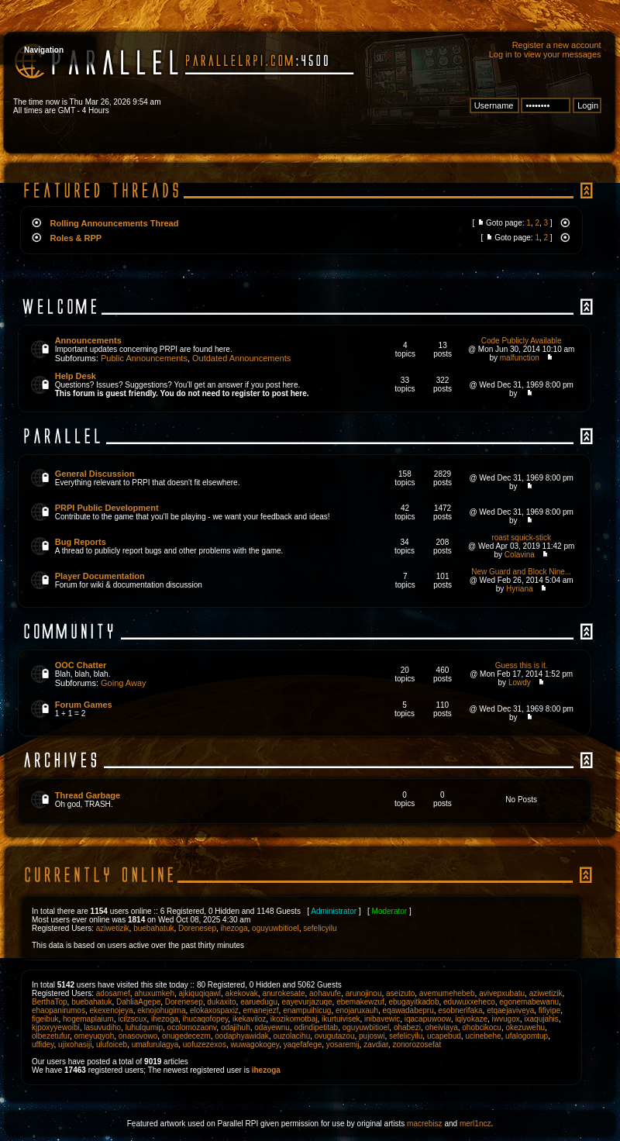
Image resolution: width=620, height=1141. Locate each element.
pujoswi (371, 1036)
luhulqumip (144, 1027)
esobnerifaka (460, 1010)
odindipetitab (316, 1027)
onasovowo (138, 1036)
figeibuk (45, 1019)
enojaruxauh (357, 1010)
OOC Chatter (81, 665)
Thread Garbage (87, 795)
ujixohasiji (74, 1044)
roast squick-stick (521, 537)
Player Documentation (100, 576)
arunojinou (364, 993)
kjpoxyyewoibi (56, 1027)
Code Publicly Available (521, 340)
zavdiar (375, 1044)
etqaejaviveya (510, 1010)
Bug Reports (80, 541)
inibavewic (382, 1019)
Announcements (88, 340)
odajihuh (235, 1027)
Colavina (520, 554)
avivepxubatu (502, 993)
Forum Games (83, 704)
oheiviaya (441, 1027)
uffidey (43, 1044)
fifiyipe (549, 1010)
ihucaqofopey (206, 1019)
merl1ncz (475, 1123)
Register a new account (556, 45)
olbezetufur (51, 1036)
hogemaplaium (88, 1019)
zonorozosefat (416, 1044)
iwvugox (506, 1019)
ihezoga (234, 928)
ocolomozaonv (192, 1027)
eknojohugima (161, 1010)
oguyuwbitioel (275, 928)
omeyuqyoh (94, 1036)
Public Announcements (144, 358)
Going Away (123, 683)
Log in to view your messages (545, 54)
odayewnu (272, 1027)
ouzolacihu (291, 1036)
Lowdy (519, 682)
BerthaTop (49, 1002)
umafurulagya (155, 1044)
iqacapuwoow (428, 1019)
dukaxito (221, 1002)
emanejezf (260, 1010)
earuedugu (258, 1002)
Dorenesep (197, 928)
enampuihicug (307, 1010)
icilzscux (132, 1019)
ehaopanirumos (58, 1010)
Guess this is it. (521, 665)
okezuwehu (525, 1027)
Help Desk (75, 376)
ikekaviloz (249, 1019)
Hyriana (519, 588)
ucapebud (444, 1036)
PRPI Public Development (107, 507)
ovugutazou (335, 1036)
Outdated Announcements (241, 358)
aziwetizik (112, 928)
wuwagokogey (255, 1044)
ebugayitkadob (413, 1002)
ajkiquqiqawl (200, 993)
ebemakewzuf (360, 1002)
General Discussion (95, 473)
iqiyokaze (471, 1019)
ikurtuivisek (341, 1019)
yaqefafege (303, 1044)
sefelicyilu (319, 928)
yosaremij (343, 1044)
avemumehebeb (447, 993)
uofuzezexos (204, 1044)
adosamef (113, 993)
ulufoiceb (111, 1044)
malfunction (519, 357)
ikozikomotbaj (294, 1019)
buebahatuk (153, 928)
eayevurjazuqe (307, 1002)
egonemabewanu (529, 1002)
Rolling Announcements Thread (114, 223)
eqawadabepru (408, 1010)
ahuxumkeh (154, 993)
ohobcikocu (481, 1027)
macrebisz (425, 1123)
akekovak (242, 993)
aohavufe (325, 993)
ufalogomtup (526, 1036)
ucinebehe (483, 1036)
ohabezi (407, 1027)
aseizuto (400, 993)
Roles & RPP (76, 238)
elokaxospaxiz (214, 1010)
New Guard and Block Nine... (521, 571)
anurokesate (283, 993)
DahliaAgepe (138, 1002)
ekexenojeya (111, 1010)
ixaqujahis (541, 1019)
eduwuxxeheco (469, 1002)
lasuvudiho (102, 1027)
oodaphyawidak (242, 1036)
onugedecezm (186, 1036)
